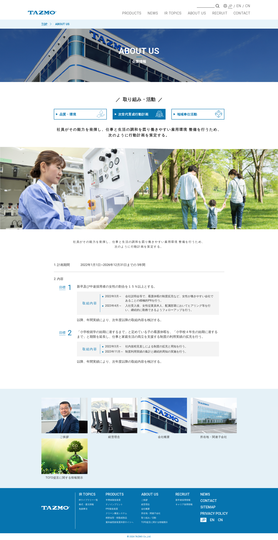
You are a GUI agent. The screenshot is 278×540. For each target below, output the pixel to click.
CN (220, 520)
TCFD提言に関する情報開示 (154, 522)
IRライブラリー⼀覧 (88, 500)
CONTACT (242, 13)
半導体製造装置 (113, 500)
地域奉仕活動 (198, 114)
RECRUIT (219, 13)
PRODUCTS (131, 13)
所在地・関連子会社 (150, 513)
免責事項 (83, 509)
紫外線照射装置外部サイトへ (119, 522)
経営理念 (145, 504)
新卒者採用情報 (183, 500)
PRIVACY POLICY (214, 513)
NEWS (153, 13)
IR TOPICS (173, 13)
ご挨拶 (144, 500)
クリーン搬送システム (116, 513)
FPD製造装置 (112, 509)
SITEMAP (207, 507)
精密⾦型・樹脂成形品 (116, 518)
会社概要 (145, 509)
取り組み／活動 (148, 518)
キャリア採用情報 (184, 504)
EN (212, 520)
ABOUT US (197, 13)
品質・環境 (80, 114)
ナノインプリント (114, 504)
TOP (44, 24)
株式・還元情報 (86, 504)
